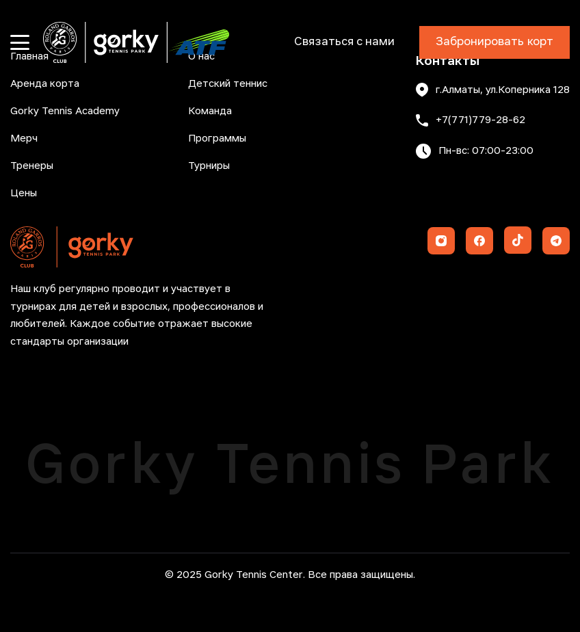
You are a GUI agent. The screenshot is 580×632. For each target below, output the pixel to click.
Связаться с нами (344, 42)
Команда (210, 111)
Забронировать (494, 42)
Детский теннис (227, 84)
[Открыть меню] (19, 42)
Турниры (209, 166)
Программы (217, 139)
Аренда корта (44, 84)
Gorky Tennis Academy (65, 111)
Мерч (24, 139)
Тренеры (31, 166)
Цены (23, 193)
